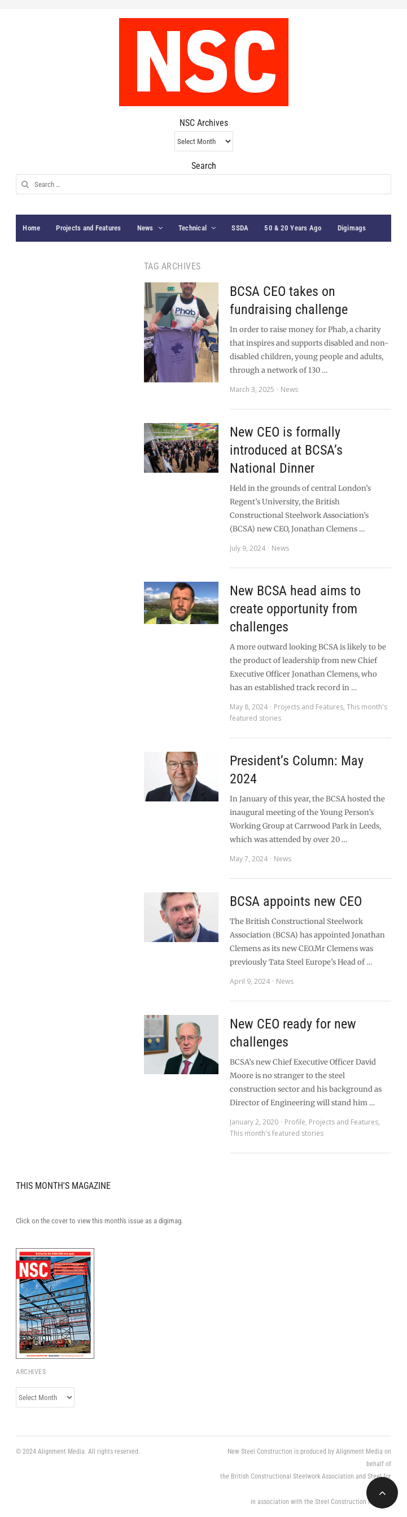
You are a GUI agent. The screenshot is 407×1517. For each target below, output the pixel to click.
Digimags (352, 228)
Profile (295, 1122)
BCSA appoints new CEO (296, 901)
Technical (192, 228)
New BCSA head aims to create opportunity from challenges (295, 609)
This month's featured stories (276, 1133)
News (145, 228)
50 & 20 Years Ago (292, 228)
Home (31, 228)
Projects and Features (88, 228)
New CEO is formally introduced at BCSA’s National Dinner (286, 450)
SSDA (239, 228)
